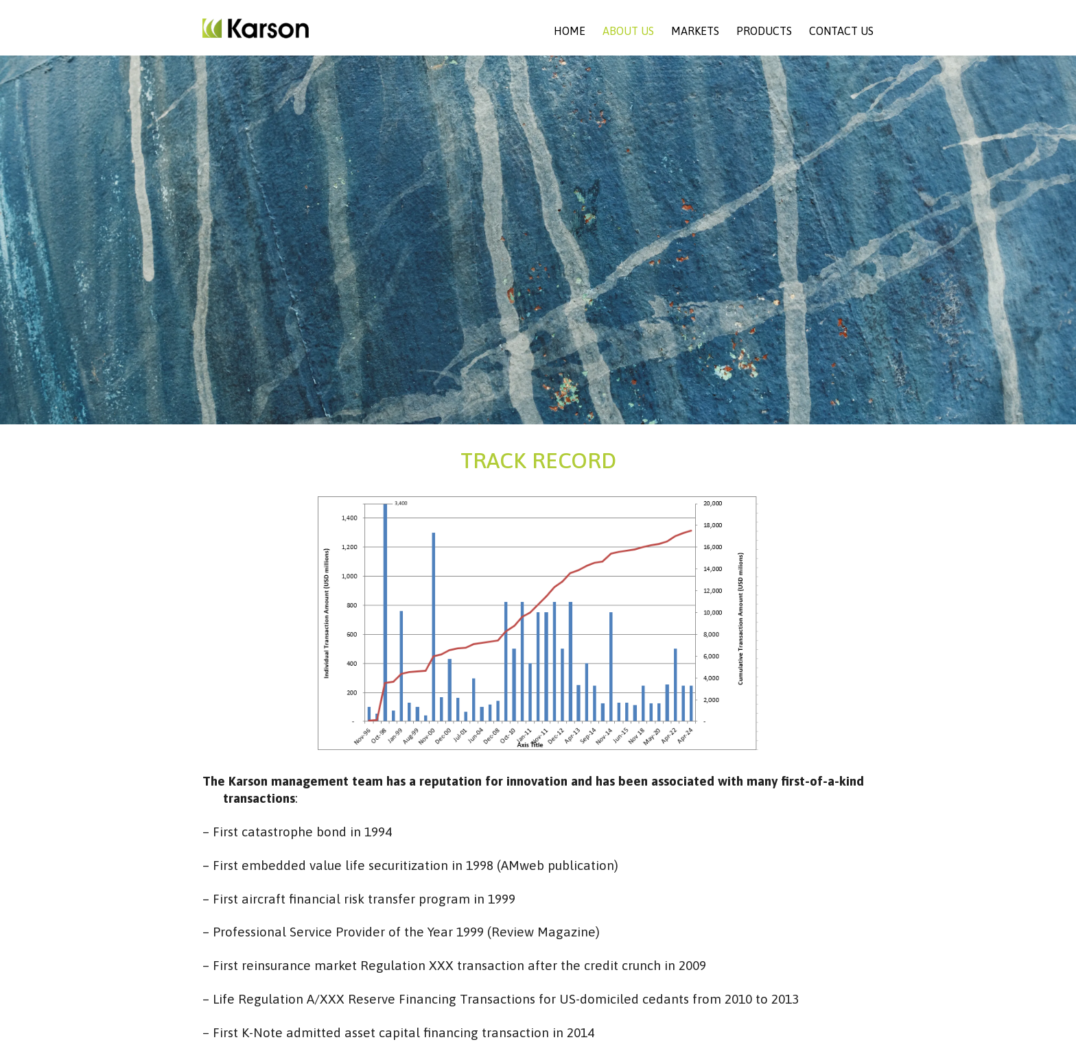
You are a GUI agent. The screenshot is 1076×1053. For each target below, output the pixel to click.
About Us (628, 31)
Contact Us (841, 31)
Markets (695, 31)
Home (569, 31)
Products (764, 31)
